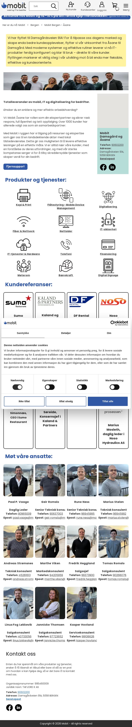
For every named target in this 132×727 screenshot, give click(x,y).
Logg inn (101, 5)
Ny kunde (71, 9)
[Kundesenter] (87, 4)
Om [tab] (109, 333)
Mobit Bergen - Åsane (57, 25)
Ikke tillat (24, 401)
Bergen (35, 25)
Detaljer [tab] (66, 333)
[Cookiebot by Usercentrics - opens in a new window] (113, 323)
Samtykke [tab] (23, 333)
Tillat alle (107, 401)
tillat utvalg (66, 401)
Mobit (21, 25)
